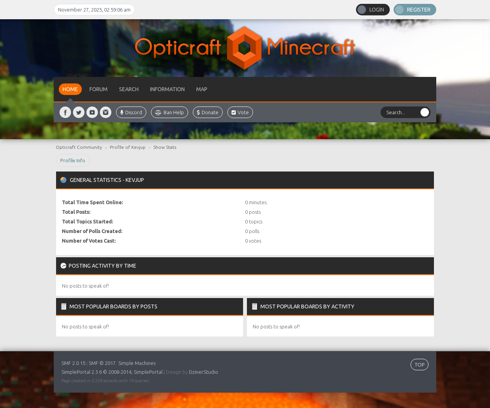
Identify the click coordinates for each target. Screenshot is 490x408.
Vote (240, 112)
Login (376, 10)
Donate (208, 112)
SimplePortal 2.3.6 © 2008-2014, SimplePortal (111, 372)
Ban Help (169, 112)
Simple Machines (137, 363)
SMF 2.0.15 (73, 363)
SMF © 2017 (102, 363)
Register (418, 10)
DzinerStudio (203, 372)
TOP (419, 364)
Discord (131, 112)
